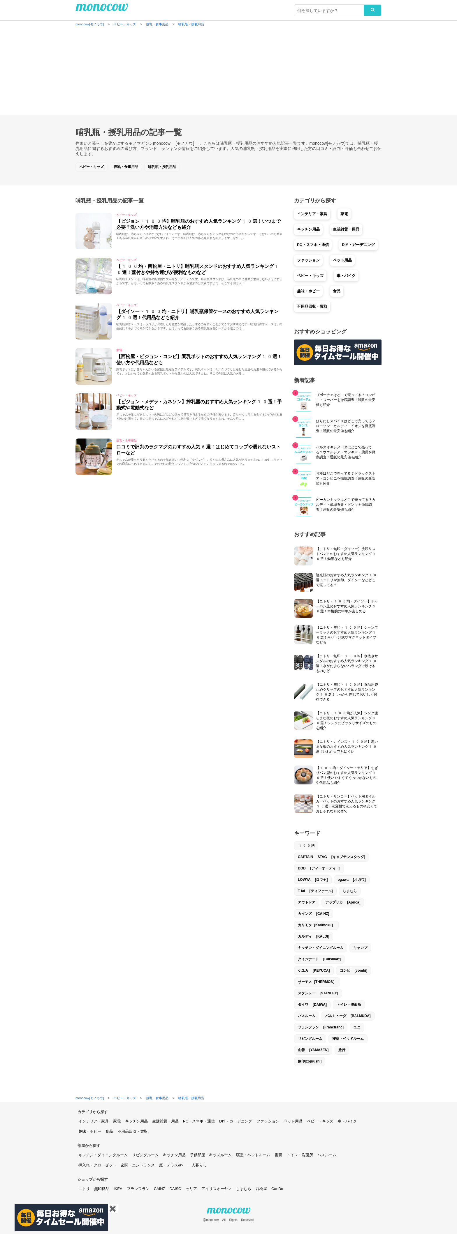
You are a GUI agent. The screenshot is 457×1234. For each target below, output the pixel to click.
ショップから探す (93, 1179)
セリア (191, 1189)
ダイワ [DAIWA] (312, 1005)
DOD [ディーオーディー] (319, 868)
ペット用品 (342, 260)
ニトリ (84, 1189)
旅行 (341, 1050)
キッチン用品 (308, 229)
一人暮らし (197, 1165)
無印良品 (101, 1189)
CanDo (277, 1189)
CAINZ (159, 1189)
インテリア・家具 (312, 214)
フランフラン (138, 1189)
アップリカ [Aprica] (342, 902)
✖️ (112, 1208)
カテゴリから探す (93, 1112)
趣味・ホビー (308, 291)
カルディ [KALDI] (313, 936)
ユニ (357, 1027)
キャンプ (360, 948)
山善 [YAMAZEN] (313, 1050)
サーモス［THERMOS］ (317, 982)
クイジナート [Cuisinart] (319, 959)
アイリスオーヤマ (216, 1189)
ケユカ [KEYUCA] (314, 970)
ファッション (308, 260)
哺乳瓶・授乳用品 (162, 167)
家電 (344, 214)
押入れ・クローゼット (97, 1165)
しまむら (350, 891)
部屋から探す (89, 1145)
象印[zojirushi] (309, 1061)
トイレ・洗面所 (349, 1005)
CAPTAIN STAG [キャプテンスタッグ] (331, 857)
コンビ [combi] (353, 970)
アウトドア (306, 902)
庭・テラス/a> (171, 1165)
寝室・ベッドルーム (348, 1039)
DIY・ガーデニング (358, 245)
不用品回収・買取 (312, 306)
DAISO (175, 1189)
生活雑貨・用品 (346, 229)
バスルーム (306, 1016)
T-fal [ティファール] (315, 891)
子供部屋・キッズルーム (211, 1155)
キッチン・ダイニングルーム (320, 948)
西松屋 (261, 1189)
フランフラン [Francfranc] (321, 1027)
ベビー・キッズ (91, 167)
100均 (306, 846)
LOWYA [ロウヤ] (313, 880)
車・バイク (346, 275)
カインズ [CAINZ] (313, 914)
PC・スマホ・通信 (313, 245)
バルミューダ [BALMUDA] (348, 1016)
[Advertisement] (228, 71)
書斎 (278, 1155)
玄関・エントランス (138, 1165)
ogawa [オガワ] (352, 880)
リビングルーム (310, 1039)
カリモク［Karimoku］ (316, 925)
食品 (336, 291)
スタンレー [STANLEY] (318, 993)
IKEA (118, 1189)
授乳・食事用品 (126, 167)
